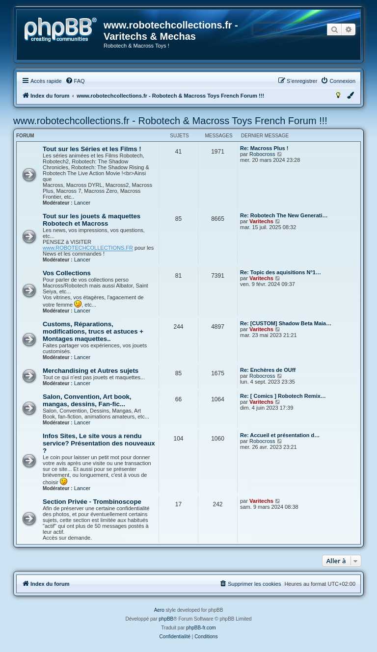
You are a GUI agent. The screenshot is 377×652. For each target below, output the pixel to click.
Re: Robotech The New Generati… (283, 215)
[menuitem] (75, 81)
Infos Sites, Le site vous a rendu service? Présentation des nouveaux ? (99, 443)
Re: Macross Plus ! (264, 148)
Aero (159, 610)
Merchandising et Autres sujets (90, 370)
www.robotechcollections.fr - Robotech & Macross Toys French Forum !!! (170, 120)
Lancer (82, 203)
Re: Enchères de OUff (268, 370)
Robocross (262, 154)
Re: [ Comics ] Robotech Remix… (283, 396)
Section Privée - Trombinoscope (92, 501)
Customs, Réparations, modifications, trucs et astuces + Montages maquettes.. (93, 331)
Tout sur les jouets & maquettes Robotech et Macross (91, 219)
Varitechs (261, 221)
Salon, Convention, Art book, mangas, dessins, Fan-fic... (87, 400)
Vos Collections (67, 273)
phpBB (166, 619)
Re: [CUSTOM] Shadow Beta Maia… (285, 323)
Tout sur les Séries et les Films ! (92, 149)
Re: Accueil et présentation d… (280, 435)
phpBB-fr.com (201, 627)
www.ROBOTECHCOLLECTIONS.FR (88, 248)
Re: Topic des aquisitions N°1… (280, 272)
